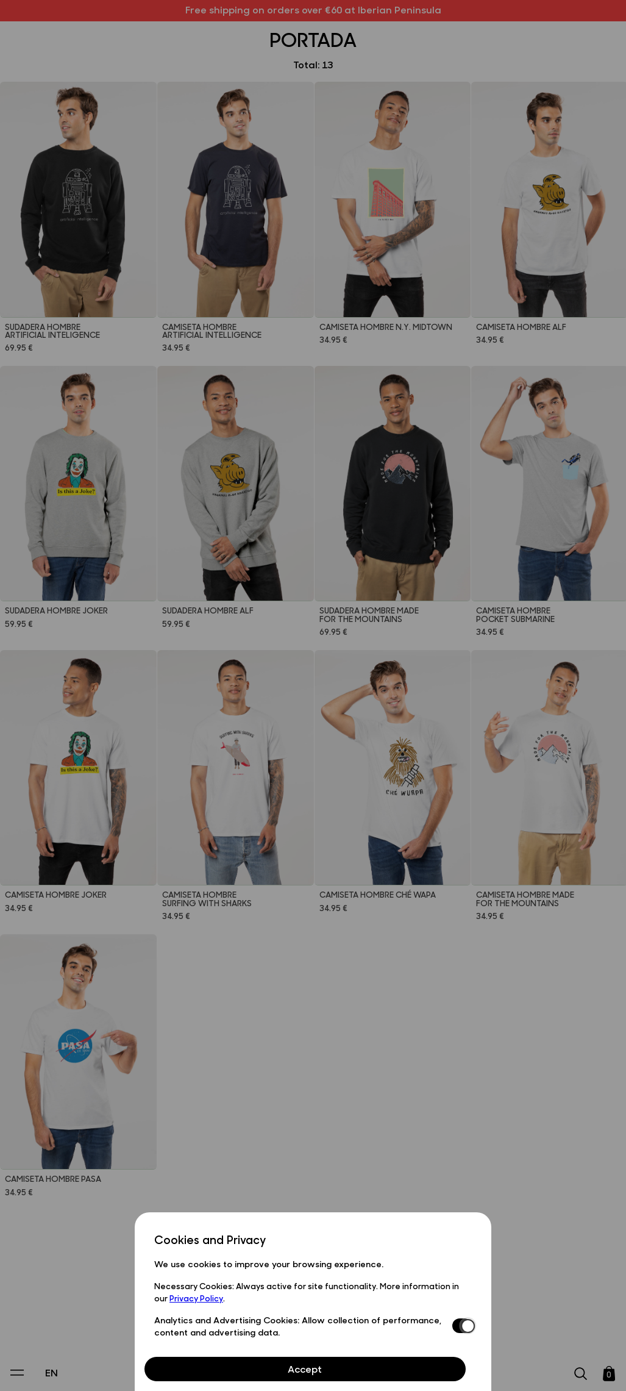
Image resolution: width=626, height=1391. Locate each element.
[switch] (462, 1325)
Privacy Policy (196, 1297)
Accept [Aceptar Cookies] (305, 1368)
